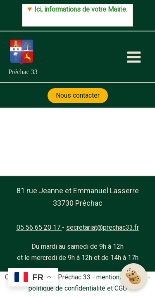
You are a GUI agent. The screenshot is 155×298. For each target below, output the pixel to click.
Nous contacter (78, 95)
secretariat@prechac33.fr (102, 227)
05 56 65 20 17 (38, 227)
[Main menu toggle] (134, 57)
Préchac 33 (23, 71)
